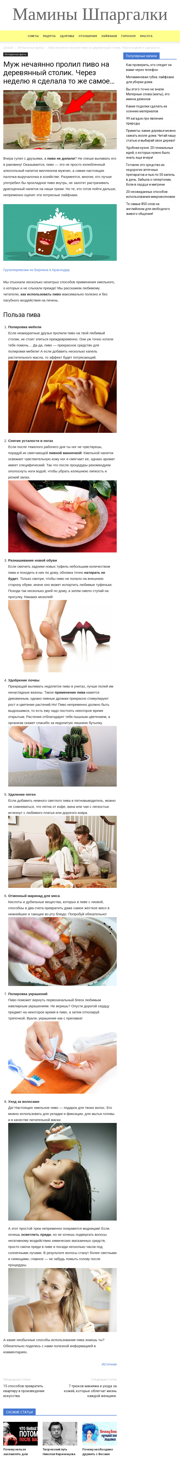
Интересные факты (15, 54)
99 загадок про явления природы (144, 121)
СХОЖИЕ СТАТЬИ (19, 1412)
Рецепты (49, 36)
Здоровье (67, 36)
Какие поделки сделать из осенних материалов (146, 108)
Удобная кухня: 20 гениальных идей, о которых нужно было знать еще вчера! (149, 152)
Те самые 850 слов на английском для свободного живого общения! (148, 209)
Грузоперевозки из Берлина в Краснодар (36, 270)
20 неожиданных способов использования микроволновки (150, 194)
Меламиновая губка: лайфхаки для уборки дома (150, 79)
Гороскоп (128, 36)
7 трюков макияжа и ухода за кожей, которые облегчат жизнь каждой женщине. (90, 1391)
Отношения (88, 36)
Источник (109, 1364)
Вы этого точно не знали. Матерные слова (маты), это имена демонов (148, 94)
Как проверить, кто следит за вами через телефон (149, 67)
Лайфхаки (109, 36)
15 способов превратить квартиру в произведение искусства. (24, 1391)
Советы (33, 36)
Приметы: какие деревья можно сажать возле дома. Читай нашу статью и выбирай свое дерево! (151, 135)
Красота (146, 36)
